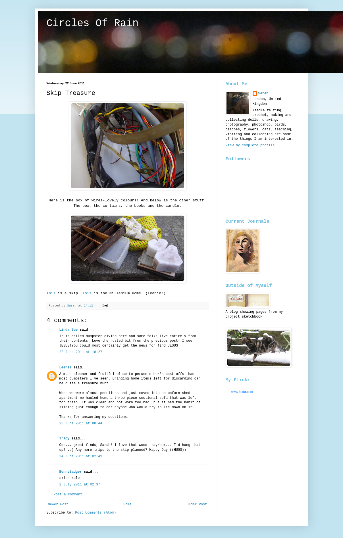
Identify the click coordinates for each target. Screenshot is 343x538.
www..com (242, 391)
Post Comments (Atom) (95, 513)
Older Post (196, 504)
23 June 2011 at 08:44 (80, 424)
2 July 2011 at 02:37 (79, 485)
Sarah (263, 93)
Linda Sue (68, 330)
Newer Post (58, 504)
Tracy (64, 439)
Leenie (65, 368)
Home (127, 504)
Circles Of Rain (93, 23)
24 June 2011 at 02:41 (80, 456)
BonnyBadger (70, 472)
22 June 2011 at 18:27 (80, 352)
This (51, 293)
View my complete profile (250, 145)
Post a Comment (68, 495)
